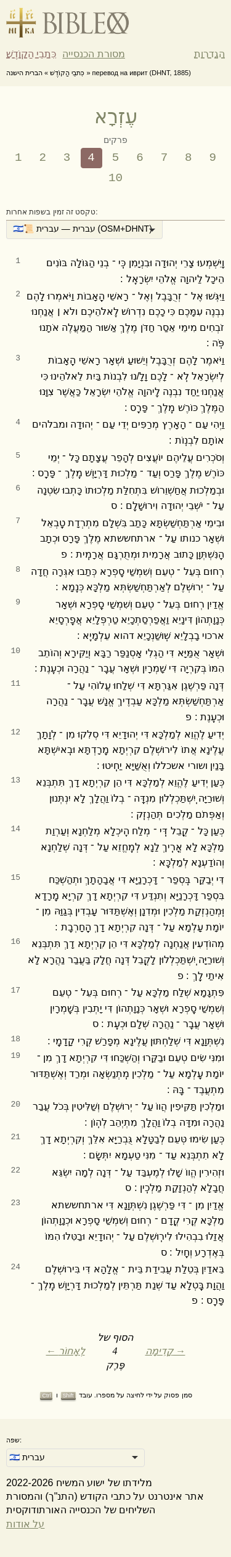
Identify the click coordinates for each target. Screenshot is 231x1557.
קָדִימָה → (165, 1351)
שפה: (14, 1440)
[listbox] (84, 230)
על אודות (25, 1524)
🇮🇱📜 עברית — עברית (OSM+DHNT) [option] (82, 229)
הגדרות (209, 54)
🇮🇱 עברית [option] (27, 1457)
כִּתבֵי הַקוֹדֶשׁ (31, 54)
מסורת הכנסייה (93, 54)
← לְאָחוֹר (65, 1351)
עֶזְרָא (115, 116)
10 (115, 178)
